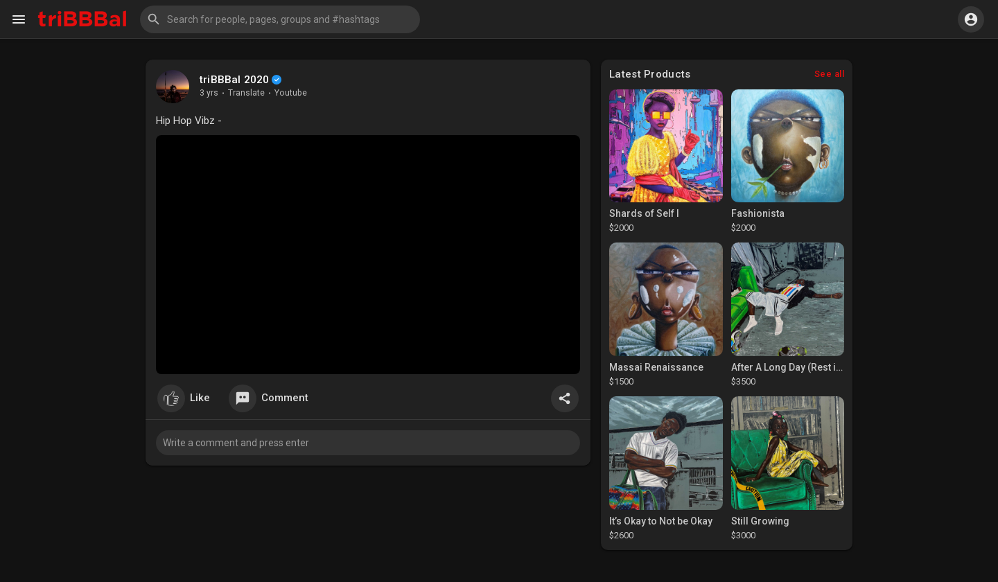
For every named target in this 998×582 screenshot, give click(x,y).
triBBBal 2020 (235, 79)
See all (829, 74)
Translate (246, 93)
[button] (280, 19)
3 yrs (209, 93)
